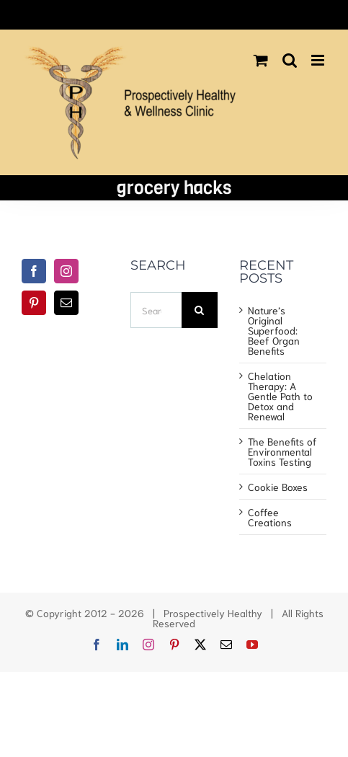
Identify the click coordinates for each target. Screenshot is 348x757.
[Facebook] (34, 271)
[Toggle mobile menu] (318, 60)
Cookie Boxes (278, 487)
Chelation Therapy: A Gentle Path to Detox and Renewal (280, 396)
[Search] (200, 310)
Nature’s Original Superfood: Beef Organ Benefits (274, 330)
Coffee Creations (270, 517)
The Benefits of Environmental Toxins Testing (282, 451)
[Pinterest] (34, 303)
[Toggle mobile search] (289, 60)
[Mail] (66, 303)
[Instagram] (66, 271)
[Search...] (156, 310)
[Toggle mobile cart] (261, 60)
